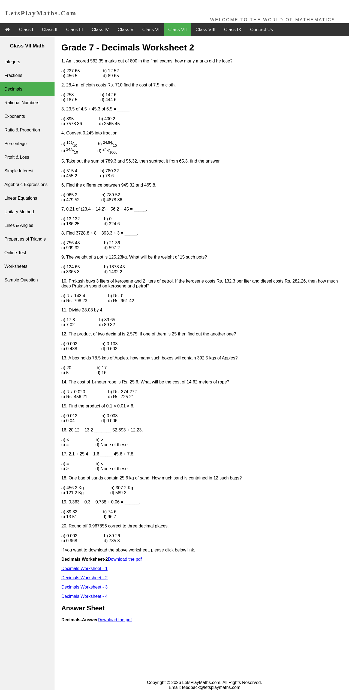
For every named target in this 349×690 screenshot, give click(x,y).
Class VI (151, 29)
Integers (12, 61)
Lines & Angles (18, 225)
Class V (126, 29)
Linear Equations (20, 198)
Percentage (15, 143)
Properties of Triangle (25, 239)
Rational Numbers (21, 102)
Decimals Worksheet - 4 (84, 596)
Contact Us (261, 29)
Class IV (100, 29)
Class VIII (205, 29)
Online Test (15, 252)
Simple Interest (19, 171)
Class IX (232, 29)
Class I (26, 29)
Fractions (13, 75)
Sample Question (21, 280)
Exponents (14, 116)
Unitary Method (19, 211)
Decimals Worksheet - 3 (84, 587)
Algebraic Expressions (25, 184)
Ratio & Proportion (22, 130)
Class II (50, 29)
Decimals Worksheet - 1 (84, 568)
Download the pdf (125, 559)
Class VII (177, 29)
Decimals (13, 89)
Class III (74, 29)
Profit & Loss (16, 157)
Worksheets (15, 266)
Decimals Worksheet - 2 (84, 577)
